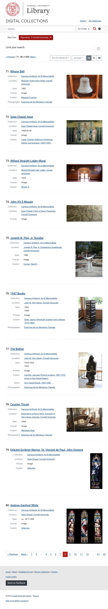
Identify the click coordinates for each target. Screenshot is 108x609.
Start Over (12, 37)
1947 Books (17, 293)
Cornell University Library (21, 596)
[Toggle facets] (98, 49)
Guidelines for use (25, 572)
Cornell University (13, 9)
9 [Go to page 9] (70, 554)
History (83, 21)
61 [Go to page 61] (98, 554)
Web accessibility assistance (17, 601)
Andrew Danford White (24, 505)
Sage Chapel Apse (21, 117)
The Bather (17, 349)
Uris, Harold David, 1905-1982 (37, 383)
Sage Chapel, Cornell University (41, 459)
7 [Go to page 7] (60, 554)
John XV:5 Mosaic (21, 201)
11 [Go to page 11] (81, 554)
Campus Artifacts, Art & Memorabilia (37, 76)
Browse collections (42, 572)
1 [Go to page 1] (31, 554)
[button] (36, 37)
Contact (54, 572)
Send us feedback (16, 583)
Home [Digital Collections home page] (8, 572)
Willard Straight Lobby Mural (28, 161)
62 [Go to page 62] (104, 554)
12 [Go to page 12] (87, 554)
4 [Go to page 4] (46, 554)
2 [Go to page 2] (36, 554)
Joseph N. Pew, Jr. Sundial (26, 238)
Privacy (36, 596)
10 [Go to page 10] (75, 554)
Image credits (11, 577)
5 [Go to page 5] (51, 554)
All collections (95, 21)
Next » (33, 57)
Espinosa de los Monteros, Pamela (36, 102)
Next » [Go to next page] (24, 554)
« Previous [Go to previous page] (13, 554)
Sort (59, 58)
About (14, 572)
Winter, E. (25, 187)
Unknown (31, 468)
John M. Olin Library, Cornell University (41, 303)
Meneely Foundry (29, 97)
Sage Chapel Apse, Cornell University (37, 126)
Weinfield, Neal (27, 430)
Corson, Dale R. (30, 264)
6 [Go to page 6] (55, 554)
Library (38, 9)
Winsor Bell (17, 71)
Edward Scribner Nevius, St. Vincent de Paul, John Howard (46, 450)
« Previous (10, 57)
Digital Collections (27, 20)
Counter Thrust (19, 404)
